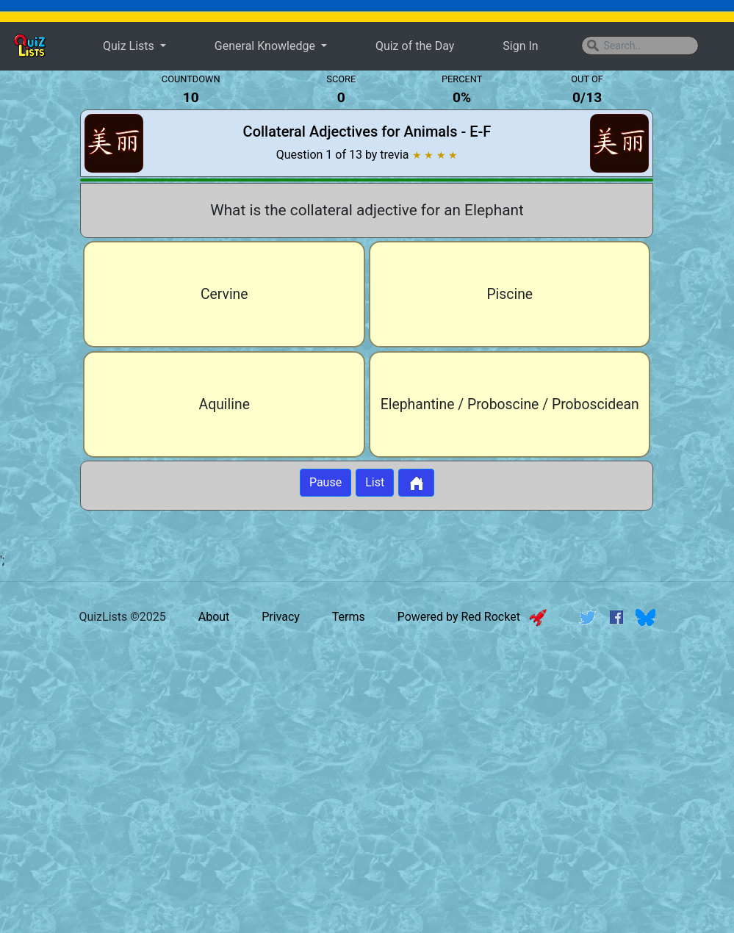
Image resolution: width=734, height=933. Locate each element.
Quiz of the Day (414, 46)
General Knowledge (266, 46)
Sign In (520, 46)
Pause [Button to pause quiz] (325, 482)
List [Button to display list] (374, 482)
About (214, 617)
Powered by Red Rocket (472, 617)
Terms (348, 617)
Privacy (281, 617)
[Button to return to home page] (416, 483)
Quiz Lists (130, 46)
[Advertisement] (367, 751)
